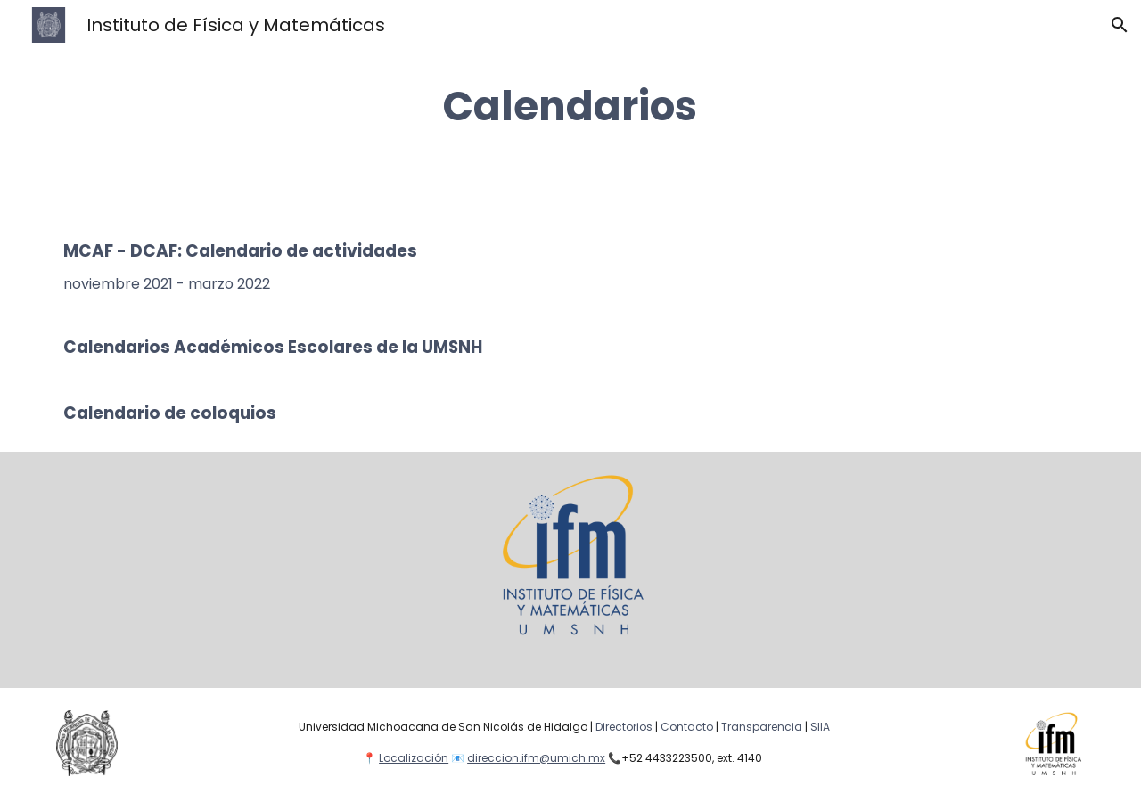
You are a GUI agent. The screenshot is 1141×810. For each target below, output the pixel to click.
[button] (1119, 25)
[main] (570, 106)
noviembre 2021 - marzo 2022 (166, 284)
